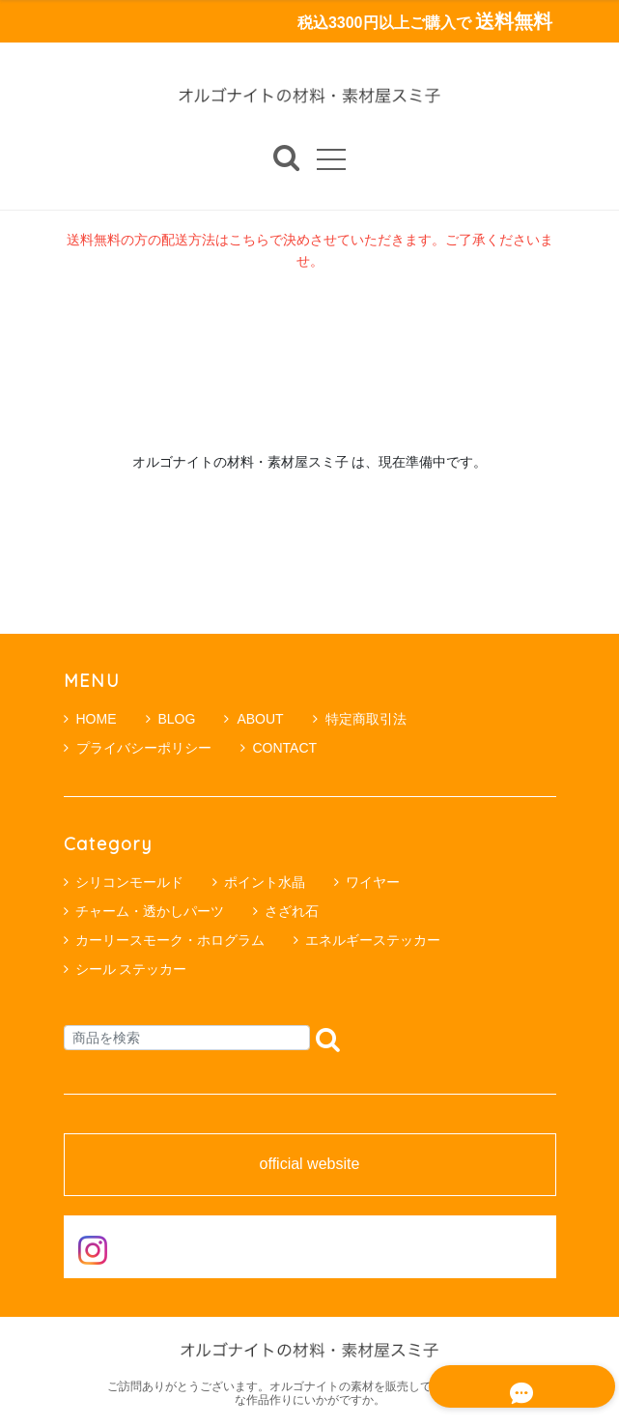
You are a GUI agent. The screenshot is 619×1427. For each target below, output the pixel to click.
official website (310, 1165)
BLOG (171, 719)
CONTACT (279, 748)
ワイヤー (373, 882)
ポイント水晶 (264, 882)
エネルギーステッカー (372, 940)
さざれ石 (292, 911)
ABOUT (253, 719)
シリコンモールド (129, 882)
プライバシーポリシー (137, 748)
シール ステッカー (131, 969)
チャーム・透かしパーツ (149, 911)
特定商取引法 (360, 719)
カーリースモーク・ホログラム (170, 940)
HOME (90, 719)
